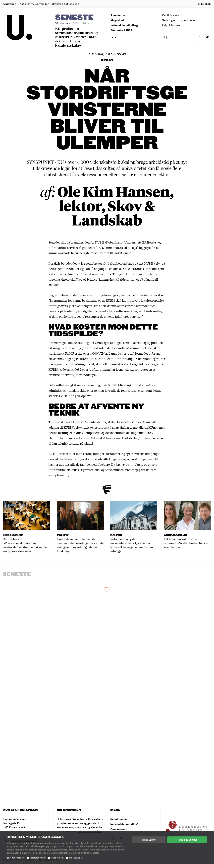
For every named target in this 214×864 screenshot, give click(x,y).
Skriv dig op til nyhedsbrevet (179, 20)
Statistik (57, 857)
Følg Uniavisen (171, 25)
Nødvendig (17, 857)
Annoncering (118, 828)
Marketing (76, 857)
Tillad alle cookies (187, 839)
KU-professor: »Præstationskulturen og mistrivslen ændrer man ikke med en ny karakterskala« (76, 37)
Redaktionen (118, 818)
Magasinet (117, 20)
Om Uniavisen (170, 15)
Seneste (74, 18)
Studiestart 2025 (121, 30)
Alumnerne (118, 15)
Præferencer (38, 857)
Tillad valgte (148, 839)
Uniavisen (9, 3)
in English (204, 3)
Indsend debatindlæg (124, 25)
